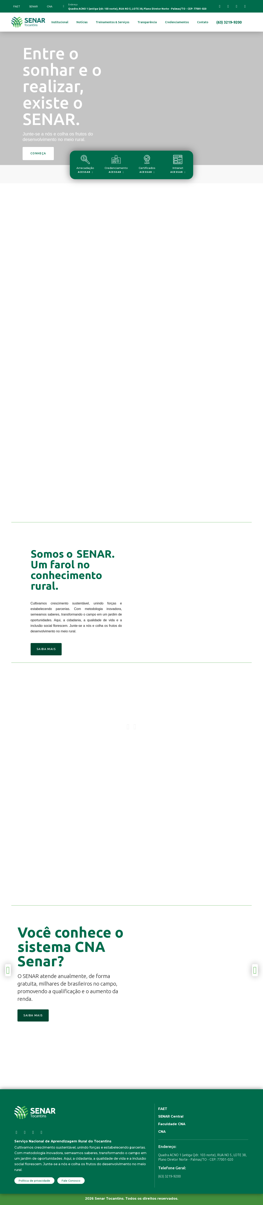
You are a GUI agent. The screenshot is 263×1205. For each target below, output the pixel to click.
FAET (16, 6)
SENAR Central (170, 1116)
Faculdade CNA (171, 1124)
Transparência (147, 22)
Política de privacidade (34, 1180)
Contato (202, 22)
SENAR (33, 6)
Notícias (82, 22)
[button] (135, 726)
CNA (49, 6)
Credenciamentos (177, 22)
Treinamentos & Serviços (112, 22)
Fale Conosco (70, 1180)
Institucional (59, 22)
